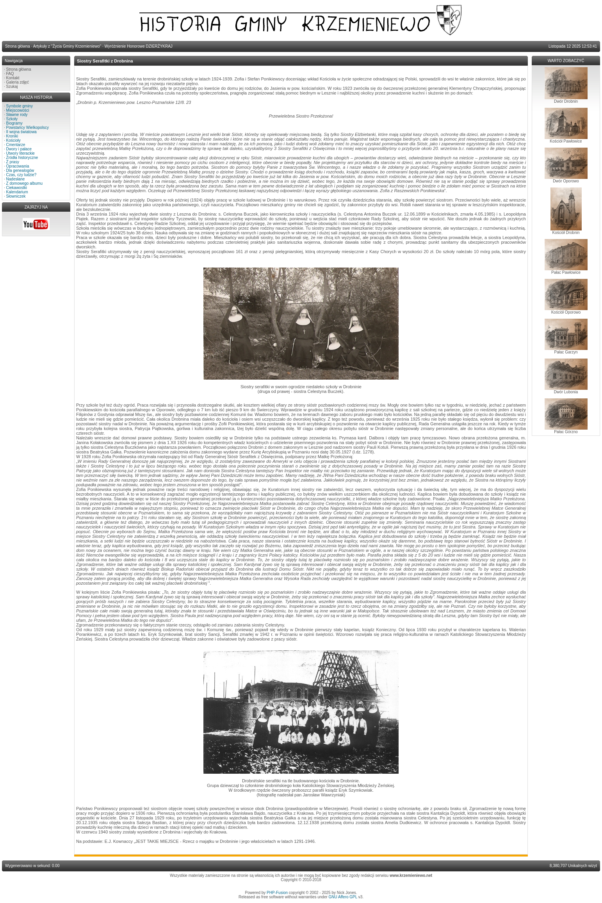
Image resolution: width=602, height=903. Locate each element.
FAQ (10, 73)
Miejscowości (17, 110)
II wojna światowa (21, 132)
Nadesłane (15, 179)
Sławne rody (17, 114)
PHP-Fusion (277, 893)
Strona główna (18, 69)
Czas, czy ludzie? (21, 175)
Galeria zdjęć (17, 82)
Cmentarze (15, 145)
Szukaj (12, 86)
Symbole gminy (19, 106)
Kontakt (13, 78)
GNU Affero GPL (343, 897)
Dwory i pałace (19, 149)
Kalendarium (17, 192)
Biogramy (14, 123)
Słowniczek (16, 196)
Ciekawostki (16, 188)
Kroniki (12, 136)
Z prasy (12, 162)
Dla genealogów (20, 170)
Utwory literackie (20, 153)
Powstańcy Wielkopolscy (27, 127)
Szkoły (12, 119)
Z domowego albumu (24, 183)
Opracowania (17, 166)
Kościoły (13, 140)
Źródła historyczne (22, 157)
